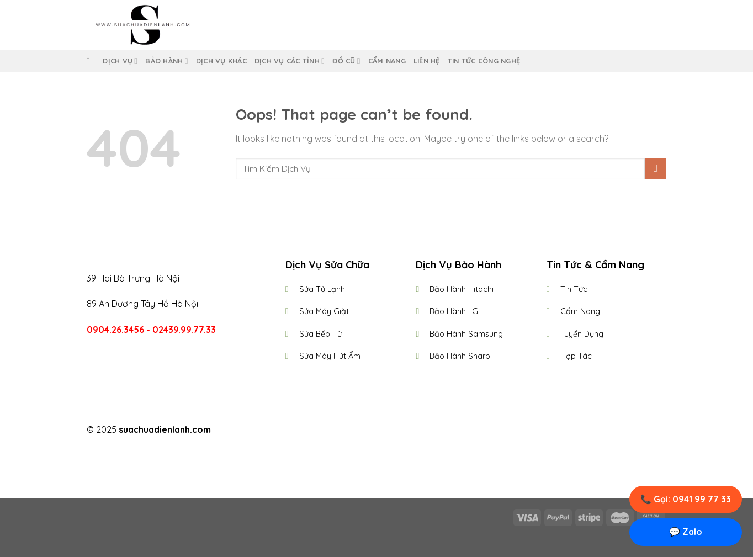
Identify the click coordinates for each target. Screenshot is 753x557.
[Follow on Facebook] (356, 431)
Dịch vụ (120, 61)
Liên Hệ (426, 60)
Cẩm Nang (387, 60)
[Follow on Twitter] (383, 431)
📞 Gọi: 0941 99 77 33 (685, 499)
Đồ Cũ (346, 61)
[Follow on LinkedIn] (397, 431)
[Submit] (655, 168)
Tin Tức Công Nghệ (484, 60)
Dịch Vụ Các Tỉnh (289, 61)
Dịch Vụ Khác (221, 60)
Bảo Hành (166, 61)
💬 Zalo (685, 531)
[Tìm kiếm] (91, 60)
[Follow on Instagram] (369, 431)
